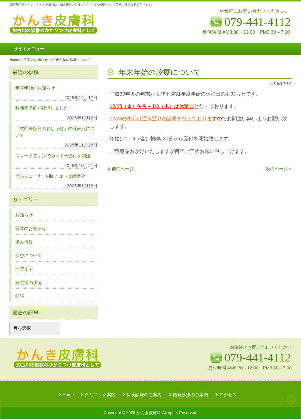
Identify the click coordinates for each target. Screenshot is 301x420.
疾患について (28, 255)
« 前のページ (121, 168)
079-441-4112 (258, 357)
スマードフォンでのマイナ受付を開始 (52, 155)
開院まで (24, 268)
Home (68, 394)
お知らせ (24, 214)
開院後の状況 (28, 282)
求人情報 (24, 241)
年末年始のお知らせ (35, 87)
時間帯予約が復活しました (41, 108)
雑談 (19, 296)
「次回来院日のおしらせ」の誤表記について (55, 132)
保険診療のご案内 (144, 394)
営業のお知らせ (30, 228)
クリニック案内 (100, 394)
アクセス (228, 394)
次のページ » (279, 168)
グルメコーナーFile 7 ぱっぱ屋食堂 (50, 176)
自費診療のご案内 (190, 394)
